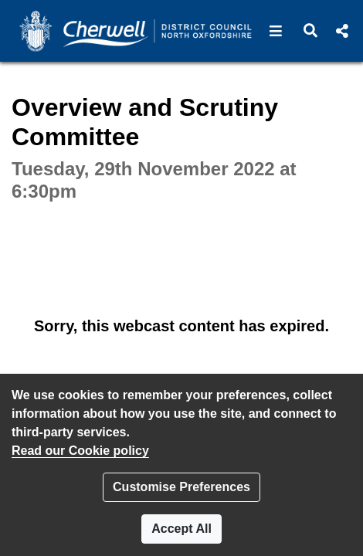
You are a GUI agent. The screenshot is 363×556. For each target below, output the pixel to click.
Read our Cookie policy (80, 450)
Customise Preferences (181, 486)
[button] (276, 31)
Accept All (181, 528)
